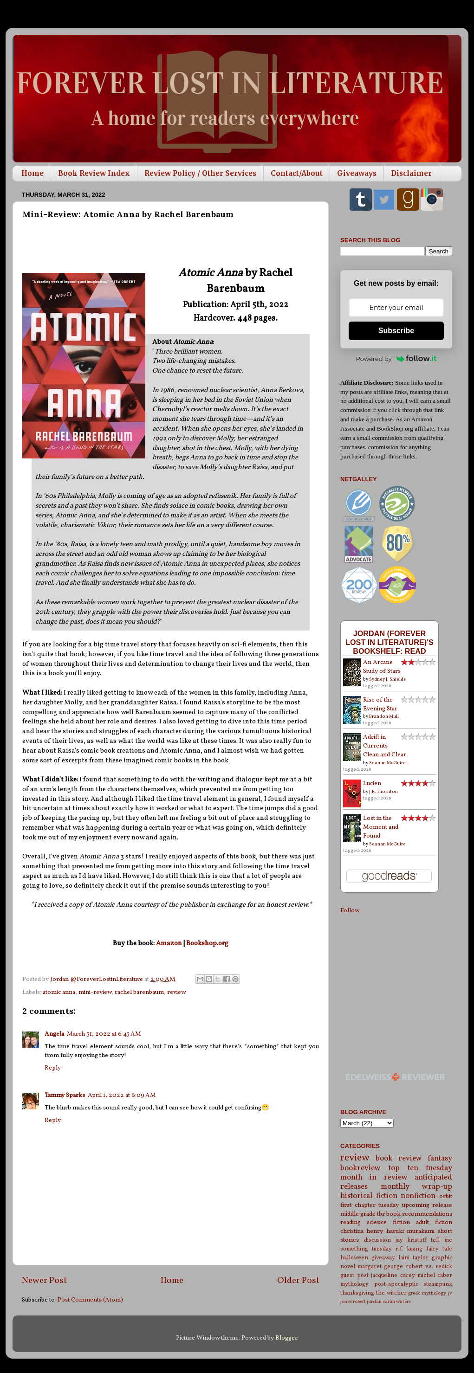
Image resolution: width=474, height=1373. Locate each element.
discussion (377, 1240)
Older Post (298, 1281)
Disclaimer (411, 173)
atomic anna (59, 992)
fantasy (440, 1159)
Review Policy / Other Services (200, 173)
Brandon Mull (384, 716)
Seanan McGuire (387, 763)
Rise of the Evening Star (380, 704)
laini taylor (413, 1258)
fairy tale (439, 1249)
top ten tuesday (420, 1168)
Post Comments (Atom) (90, 1300)
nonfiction (418, 1196)
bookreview (360, 1168)
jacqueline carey (393, 1275)
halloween (354, 1258)
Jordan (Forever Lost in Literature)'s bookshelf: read (389, 642)
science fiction (388, 1222)
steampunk (437, 1284)
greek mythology (427, 1293)
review (176, 992)
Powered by (396, 358)
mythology (354, 1284)
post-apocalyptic (396, 1284)
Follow (349, 910)
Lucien (372, 783)
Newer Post (44, 1281)
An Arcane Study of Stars (382, 667)
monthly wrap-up (417, 1187)
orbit (445, 1196)
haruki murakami (410, 1231)
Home (32, 173)
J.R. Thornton (383, 791)
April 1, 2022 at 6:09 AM (122, 1095)
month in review (374, 1178)
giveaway (383, 1258)
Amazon (169, 943)
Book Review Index (94, 173)
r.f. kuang (409, 1249)
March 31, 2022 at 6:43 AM (104, 1034)
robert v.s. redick (429, 1266)
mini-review (94, 992)
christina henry (361, 1231)
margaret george (380, 1266)
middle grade (358, 1214)
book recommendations (419, 1214)
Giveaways (357, 173)
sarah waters (397, 1301)
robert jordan (367, 1301)
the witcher (391, 1293)
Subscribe (396, 331)
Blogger (286, 1338)
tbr (381, 1214)
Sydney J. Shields (387, 679)
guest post (354, 1275)
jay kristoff (411, 1240)
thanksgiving (357, 1293)
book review (399, 1159)
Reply (53, 1068)
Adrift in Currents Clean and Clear (384, 746)
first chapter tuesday (369, 1205)
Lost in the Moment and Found (380, 827)
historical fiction (368, 1196)
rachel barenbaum (139, 992)
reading (350, 1222)
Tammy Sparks (65, 1095)
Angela (54, 1034)
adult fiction (434, 1222)
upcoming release (427, 1205)
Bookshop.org (207, 943)
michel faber (434, 1275)
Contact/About (297, 173)
